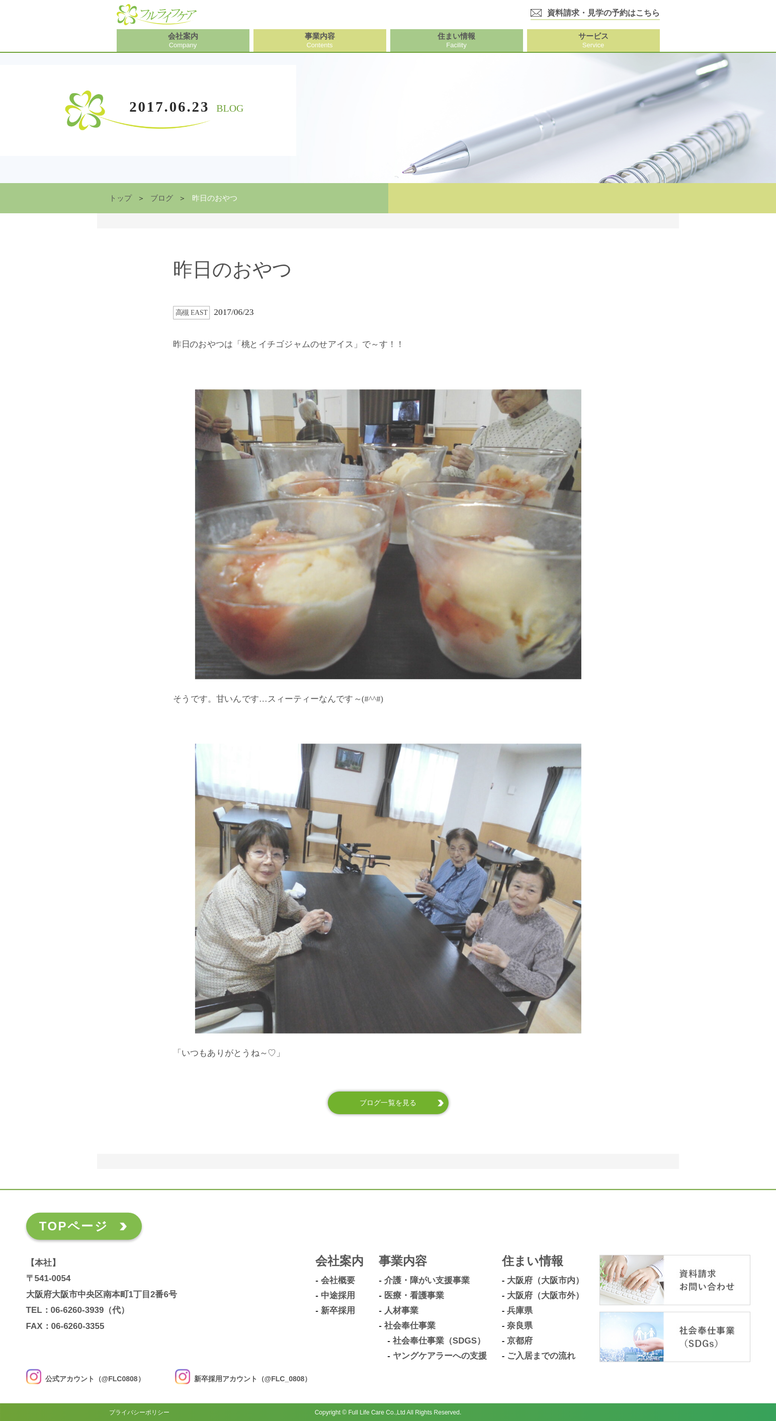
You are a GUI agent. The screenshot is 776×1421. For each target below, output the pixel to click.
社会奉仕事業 (410, 1325)
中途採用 (338, 1295)
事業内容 (403, 1261)
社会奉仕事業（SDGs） (439, 1341)
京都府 (520, 1341)
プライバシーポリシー (139, 1411)
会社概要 (338, 1280)
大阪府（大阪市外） (545, 1295)
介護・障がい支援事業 (427, 1280)
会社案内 (339, 1261)
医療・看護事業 (414, 1295)
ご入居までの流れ (541, 1356)
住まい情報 (532, 1261)
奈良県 (520, 1325)
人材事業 (401, 1310)
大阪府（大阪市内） (545, 1280)
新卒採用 (338, 1310)
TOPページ (73, 1226)
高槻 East (192, 312)
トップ (120, 198)
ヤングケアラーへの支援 (440, 1356)
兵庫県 (520, 1310)
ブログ (161, 198)
